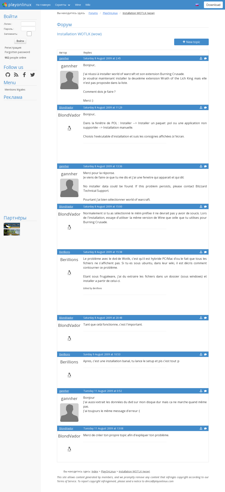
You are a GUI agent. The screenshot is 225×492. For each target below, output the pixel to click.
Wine (78, 4)
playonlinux (16, 4)
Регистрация (13, 47)
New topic (191, 42)
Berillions (64, 252)
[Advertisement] (20, 157)
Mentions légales (15, 89)
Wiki (87, 4)
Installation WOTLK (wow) (134, 471)
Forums (93, 13)
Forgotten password (17, 52)
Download (213, 5)
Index (95, 471)
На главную (43, 4)
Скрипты (60, 4)
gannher (64, 58)
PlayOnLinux (110, 13)
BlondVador (66, 107)
